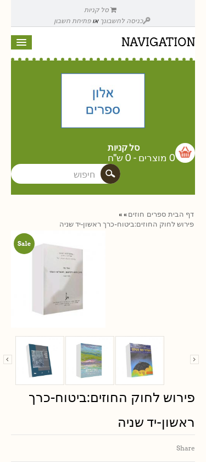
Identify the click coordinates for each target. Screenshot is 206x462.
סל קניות (100, 10)
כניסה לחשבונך (125, 20)
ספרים (156, 214)
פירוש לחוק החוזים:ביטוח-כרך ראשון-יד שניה (126, 224)
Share (185, 448)
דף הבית (181, 214)
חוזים (136, 214)
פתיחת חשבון (72, 20)
